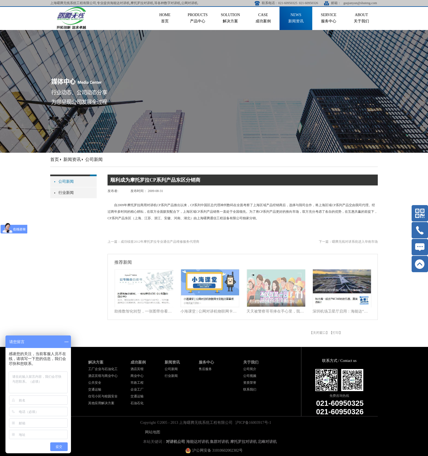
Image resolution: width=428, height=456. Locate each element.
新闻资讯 (72, 159)
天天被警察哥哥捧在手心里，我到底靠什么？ (275, 311)
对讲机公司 (175, 442)
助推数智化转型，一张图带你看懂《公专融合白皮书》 (143, 311)
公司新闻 (94, 159)
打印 (335, 333)
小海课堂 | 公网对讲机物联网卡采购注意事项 (209, 311)
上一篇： (153, 242)
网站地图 (151, 432)
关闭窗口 (319, 333)
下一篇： (348, 242)
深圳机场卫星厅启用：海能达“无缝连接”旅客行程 (342, 311)
